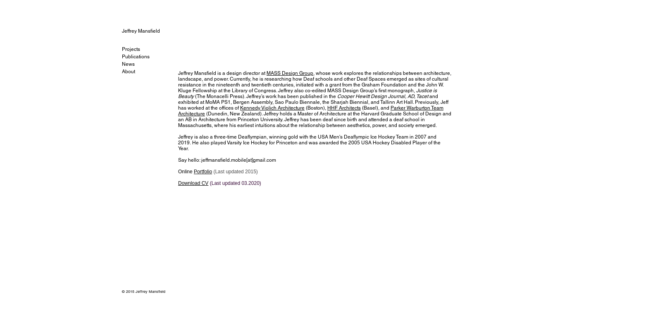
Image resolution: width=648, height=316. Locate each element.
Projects (131, 49)
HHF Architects (344, 108)
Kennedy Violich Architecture (272, 108)
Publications (136, 57)
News (128, 64)
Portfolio (203, 172)
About (128, 71)
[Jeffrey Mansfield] (150, 31)
